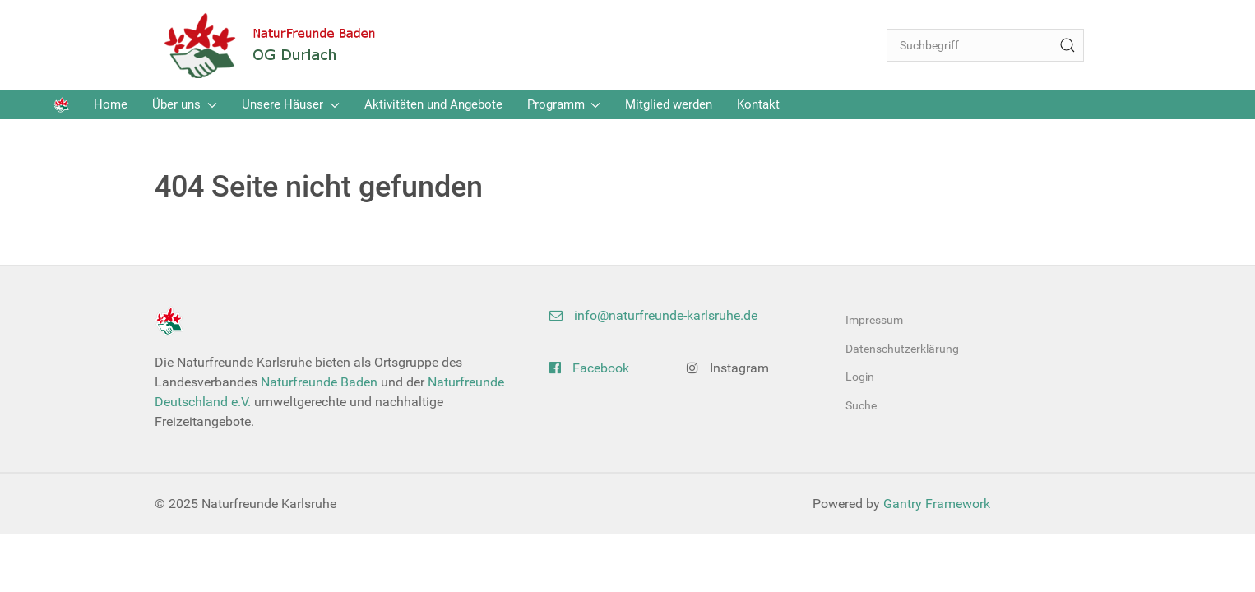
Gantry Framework (936, 503)
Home (110, 104)
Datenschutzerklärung (902, 348)
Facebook (589, 368)
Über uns (184, 104)
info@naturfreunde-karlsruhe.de (653, 315)
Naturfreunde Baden (319, 382)
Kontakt (758, 104)
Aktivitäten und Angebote (433, 104)
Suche (861, 405)
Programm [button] (564, 104)
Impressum (874, 319)
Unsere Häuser (291, 104)
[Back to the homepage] (282, 45)
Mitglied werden (668, 104)
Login (859, 376)
